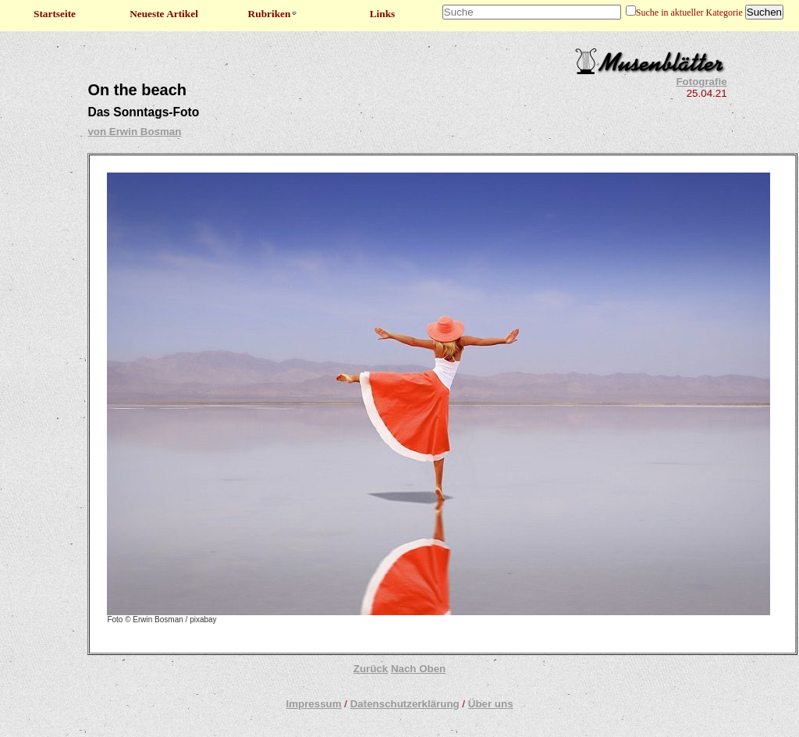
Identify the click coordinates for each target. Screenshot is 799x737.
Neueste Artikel (164, 14)
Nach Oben (418, 669)
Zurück (370, 669)
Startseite (55, 14)
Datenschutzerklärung (405, 704)
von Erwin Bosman (134, 131)
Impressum (313, 704)
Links (383, 14)
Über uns (490, 704)
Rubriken (273, 14)
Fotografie (701, 81)
